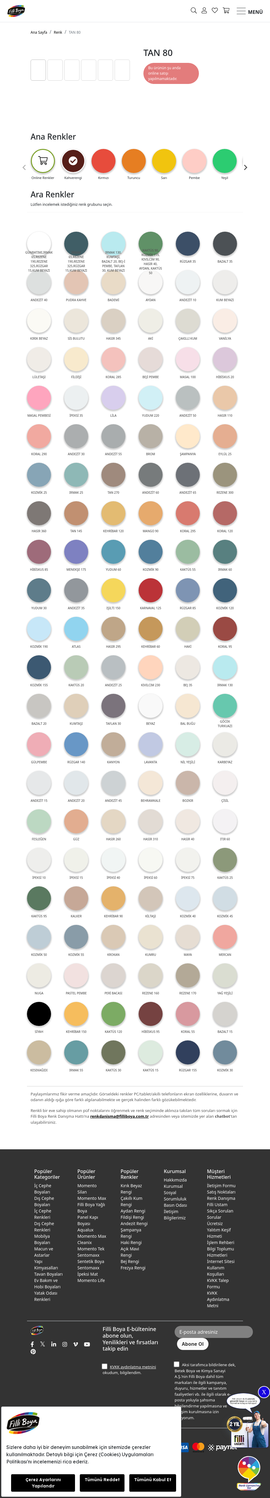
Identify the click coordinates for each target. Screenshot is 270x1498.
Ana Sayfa (39, 32)
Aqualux (85, 1230)
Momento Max (91, 1198)
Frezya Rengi (133, 1268)
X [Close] (264, 1392)
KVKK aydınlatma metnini (133, 1367)
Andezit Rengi (134, 1223)
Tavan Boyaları (48, 1274)
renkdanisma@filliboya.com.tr (119, 1116)
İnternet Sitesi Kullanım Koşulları (221, 1268)
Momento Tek (90, 1249)
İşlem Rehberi (220, 1242)
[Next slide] (245, 167)
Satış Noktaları (221, 1192)
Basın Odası (175, 1205)
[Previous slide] (24, 167)
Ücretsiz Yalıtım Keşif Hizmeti (219, 1230)
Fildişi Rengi (132, 1217)
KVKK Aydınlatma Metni (218, 1299)
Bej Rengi (130, 1261)
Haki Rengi (131, 1242)
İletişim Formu (221, 1185)
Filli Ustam (217, 1204)
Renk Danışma (221, 1198)
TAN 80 (74, 32)
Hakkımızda (175, 1180)
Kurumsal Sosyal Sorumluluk (175, 1192)
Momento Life (91, 1280)
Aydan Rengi (133, 1211)
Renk (58, 32)
